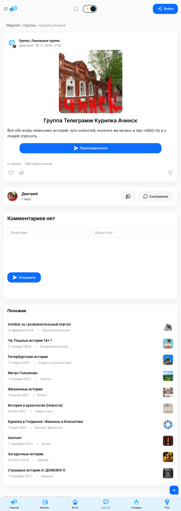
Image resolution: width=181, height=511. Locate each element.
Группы (29, 25)
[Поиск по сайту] (76, 9)
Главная (14, 504)
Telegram (13, 25)
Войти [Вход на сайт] (165, 8)
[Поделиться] (21, 172)
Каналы (45, 504)
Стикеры (136, 504)
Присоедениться (90, 148)
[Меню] (6, 9)
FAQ (167, 504)
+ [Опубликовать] (171, 488)
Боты (75, 504)
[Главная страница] (13, 9)
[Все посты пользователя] (128, 196)
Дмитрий (30, 194)
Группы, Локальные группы (39, 41)
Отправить (24, 277)
